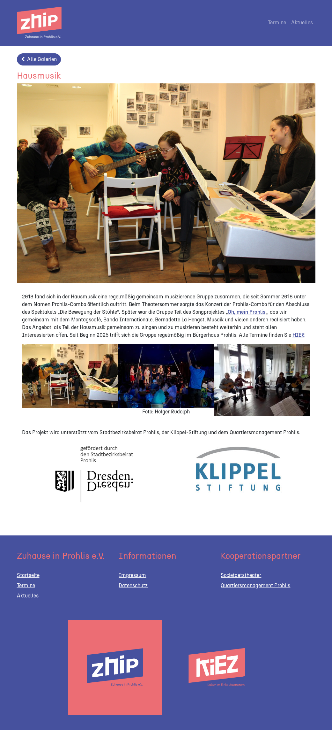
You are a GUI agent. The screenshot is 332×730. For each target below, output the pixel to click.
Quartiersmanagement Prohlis (255, 585)
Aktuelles (302, 22)
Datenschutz (133, 585)
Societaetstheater (241, 575)
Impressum (132, 575)
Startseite (28, 575)
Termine (277, 22)
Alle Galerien (39, 59)
